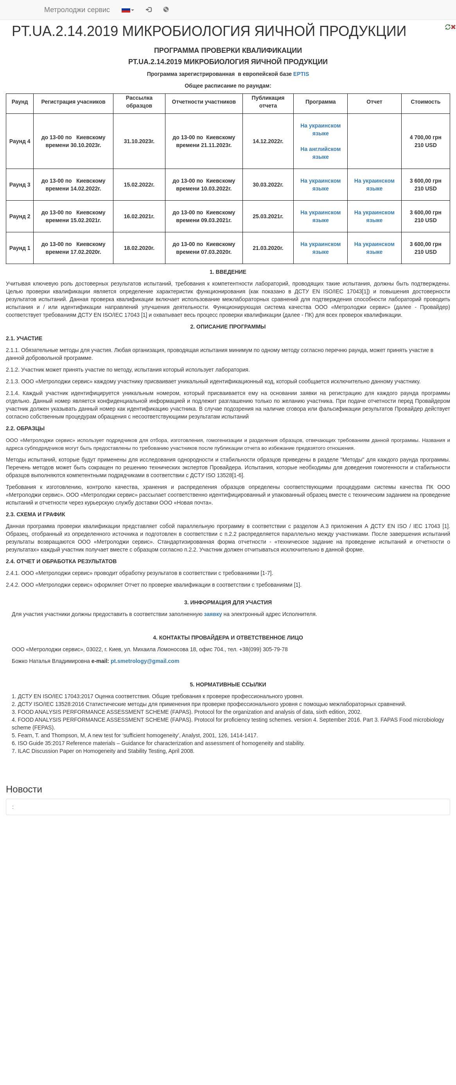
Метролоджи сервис (77, 10)
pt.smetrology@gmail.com (145, 661)
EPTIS (301, 74)
